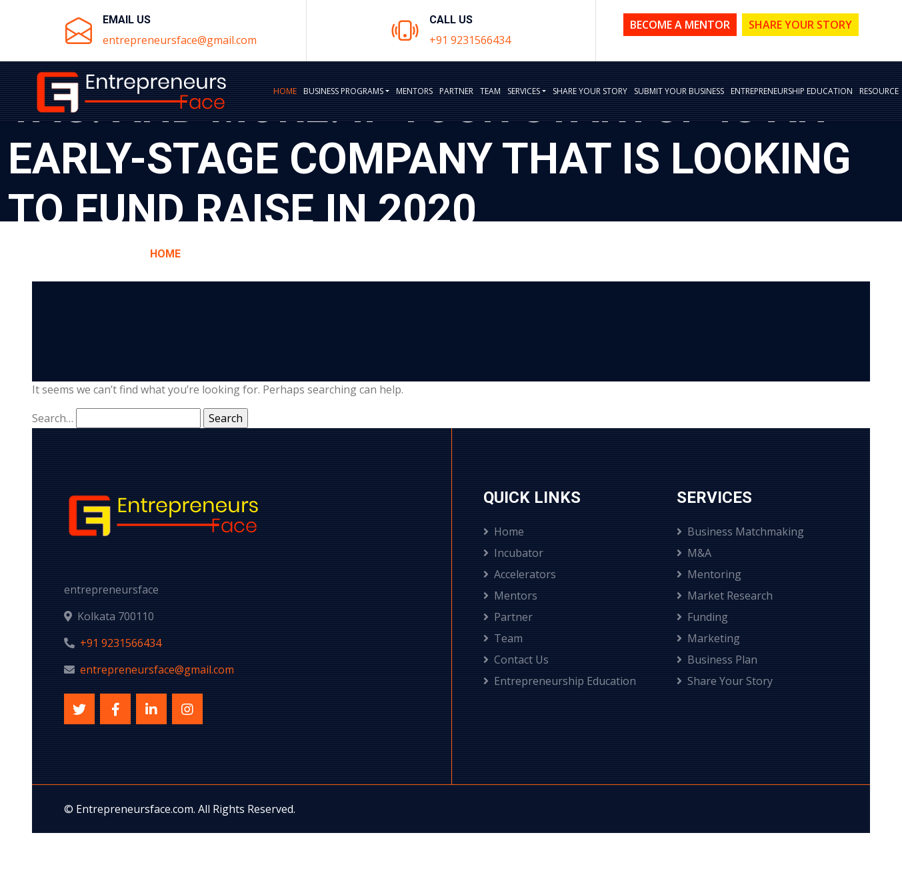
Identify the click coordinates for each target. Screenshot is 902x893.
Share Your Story (800, 24)
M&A (694, 553)
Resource (879, 91)
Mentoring (709, 574)
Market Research (725, 595)
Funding (702, 617)
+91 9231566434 (470, 40)
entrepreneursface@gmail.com (180, 40)
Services (523, 91)
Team (490, 91)
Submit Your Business (679, 91)
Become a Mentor (680, 24)
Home (285, 91)
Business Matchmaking (740, 531)
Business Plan (717, 659)
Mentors (414, 91)
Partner (456, 91)
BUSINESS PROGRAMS (343, 91)
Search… (52, 418)
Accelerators (519, 574)
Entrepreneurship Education (792, 91)
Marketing (708, 638)
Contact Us (516, 659)
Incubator (513, 553)
